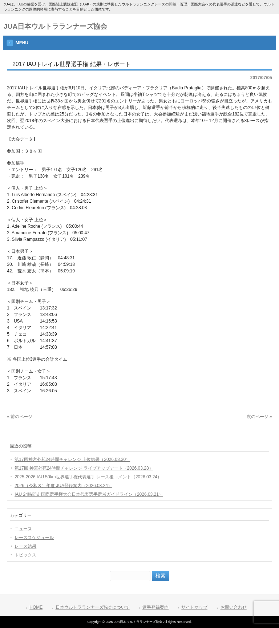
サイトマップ (194, 607)
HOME (36, 607)
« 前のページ (19, 416)
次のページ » (259, 416)
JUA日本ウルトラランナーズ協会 (55, 26)
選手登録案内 (155, 607)
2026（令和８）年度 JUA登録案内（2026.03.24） (63, 485)
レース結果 (25, 546)
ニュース (23, 528)
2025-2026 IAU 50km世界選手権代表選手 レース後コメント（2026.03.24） (88, 476)
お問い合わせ (234, 607)
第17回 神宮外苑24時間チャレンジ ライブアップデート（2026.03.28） (84, 468)
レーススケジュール (34, 537)
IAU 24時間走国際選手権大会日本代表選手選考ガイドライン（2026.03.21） (89, 494)
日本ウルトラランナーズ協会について (93, 607)
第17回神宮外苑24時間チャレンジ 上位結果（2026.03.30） (72, 459)
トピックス (25, 555)
